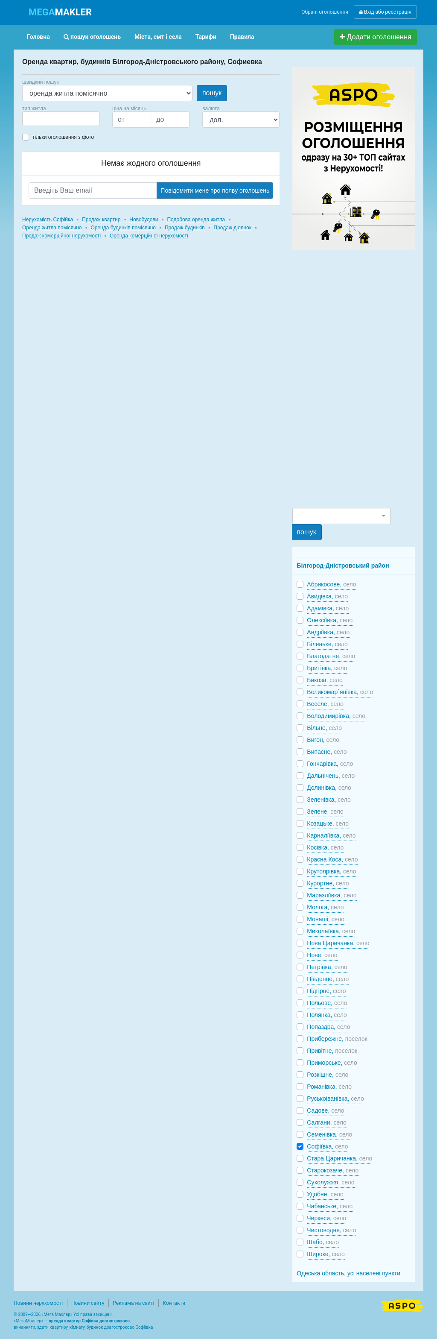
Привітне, (332, 1050)
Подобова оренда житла (196, 220)
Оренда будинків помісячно (123, 228)
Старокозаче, (332, 1170)
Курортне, (328, 883)
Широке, (326, 1254)
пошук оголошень (92, 36)
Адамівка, (328, 608)
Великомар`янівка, (340, 692)
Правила (242, 36)
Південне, (328, 979)
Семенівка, (329, 1134)
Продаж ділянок (232, 228)
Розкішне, (327, 1074)
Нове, (322, 955)
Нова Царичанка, (338, 943)
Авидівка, (327, 596)
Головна (38, 36)
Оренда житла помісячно (52, 228)
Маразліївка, (331, 895)
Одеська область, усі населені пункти (348, 1273)
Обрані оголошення (324, 12)
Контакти (174, 1303)
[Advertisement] (356, 378)
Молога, (325, 907)
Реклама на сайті (133, 1303)
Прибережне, (337, 1038)
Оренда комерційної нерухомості (149, 236)
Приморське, (332, 1062)
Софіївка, (327, 1146)
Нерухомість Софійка (47, 220)
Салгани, (327, 1122)
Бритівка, (327, 668)
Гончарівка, (330, 763)
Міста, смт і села (158, 36)
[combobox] (60, 118)
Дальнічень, (331, 775)
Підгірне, (326, 990)
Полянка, (327, 1014)
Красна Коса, (332, 859)
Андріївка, (328, 632)
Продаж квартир (101, 220)
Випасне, (327, 751)
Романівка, (329, 1086)
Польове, (327, 1002)
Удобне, (325, 1194)
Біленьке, (327, 644)
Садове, (325, 1110)
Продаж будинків (185, 228)
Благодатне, (331, 656)
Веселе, (325, 703)
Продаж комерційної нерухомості (61, 236)
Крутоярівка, (331, 871)
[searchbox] (37, 119)
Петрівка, (327, 967)
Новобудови (143, 220)
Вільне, (324, 727)
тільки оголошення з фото (63, 137)
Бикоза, (324, 680)
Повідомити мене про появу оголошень (214, 190)
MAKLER (60, 12)
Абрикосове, (331, 584)
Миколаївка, (331, 931)
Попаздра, (328, 1026)
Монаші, (325, 919)
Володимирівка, (336, 715)
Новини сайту (87, 1303)
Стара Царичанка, (339, 1158)
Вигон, (323, 739)
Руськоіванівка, (335, 1098)
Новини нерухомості (38, 1303)
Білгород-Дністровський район (343, 565)
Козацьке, (328, 823)
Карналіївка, (331, 835)
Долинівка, (329, 787)
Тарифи (205, 36)
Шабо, (323, 1242)
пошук (211, 93)
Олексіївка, (330, 620)
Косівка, (325, 847)
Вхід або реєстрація (385, 12)
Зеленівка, (328, 799)
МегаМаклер (28, 1320)
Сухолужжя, (330, 1182)
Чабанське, (330, 1206)
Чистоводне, (331, 1230)
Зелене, (325, 811)
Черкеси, (326, 1218)
